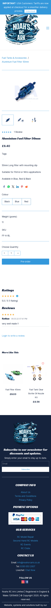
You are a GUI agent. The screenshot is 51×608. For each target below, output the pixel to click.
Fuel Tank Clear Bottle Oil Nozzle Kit (36, 393)
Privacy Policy (25, 500)
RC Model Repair (25, 537)
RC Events (25, 544)
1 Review (18, 132)
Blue (17, 201)
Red (26, 201)
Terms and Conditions (25, 496)
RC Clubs (25, 548)
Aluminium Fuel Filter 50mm (15, 62)
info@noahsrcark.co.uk (28, 562)
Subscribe (25, 469)
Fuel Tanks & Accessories (14, 58)
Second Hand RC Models (25, 540)
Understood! (30, 11)
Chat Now (30, 570)
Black (7, 201)
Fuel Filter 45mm (13, 389)
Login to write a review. (13, 336)
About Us (25, 492)
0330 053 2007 (27, 566)
